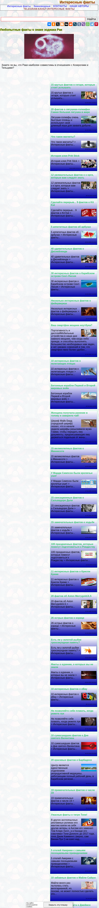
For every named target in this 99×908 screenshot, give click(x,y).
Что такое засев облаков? (67, 683)
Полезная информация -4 (16, 851)
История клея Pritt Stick (18, 112)
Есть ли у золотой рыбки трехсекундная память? (67, 411)
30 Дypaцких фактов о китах (69, 752)
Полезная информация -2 (47, 848)
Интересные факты (79, 2)
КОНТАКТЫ (60, 6)
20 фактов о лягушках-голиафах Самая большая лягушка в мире (23, 86)
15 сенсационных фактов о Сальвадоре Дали (68, 318)
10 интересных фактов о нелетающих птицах (67, 242)
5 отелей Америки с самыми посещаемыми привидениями (70, 529)
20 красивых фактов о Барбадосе (24, 462)
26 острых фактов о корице (21, 388)
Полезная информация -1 (16, 848)
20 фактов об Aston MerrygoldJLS (24, 366)
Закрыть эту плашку (58, 905)
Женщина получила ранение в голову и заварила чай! (70, 269)
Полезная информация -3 (79, 848)
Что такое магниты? (64, 112)
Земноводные (41, 6)
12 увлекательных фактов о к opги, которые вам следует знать (73, 132)
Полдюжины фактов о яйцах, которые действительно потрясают (25, 791)
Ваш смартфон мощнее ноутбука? (25, 205)
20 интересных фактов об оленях (24, 582)
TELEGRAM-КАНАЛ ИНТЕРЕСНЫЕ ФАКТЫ (49, 9)
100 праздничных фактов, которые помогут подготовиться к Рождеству (26, 340)
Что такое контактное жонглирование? (65, 723)
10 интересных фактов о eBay (70, 434)
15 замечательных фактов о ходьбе (26, 317)
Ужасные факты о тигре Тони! (22, 492)
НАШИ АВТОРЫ (79, 6)
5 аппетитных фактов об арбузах (24, 155)
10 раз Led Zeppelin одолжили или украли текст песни (72, 583)
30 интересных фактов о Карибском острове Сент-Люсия (26, 179)
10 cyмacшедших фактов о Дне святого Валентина (70, 463)
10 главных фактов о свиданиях (23, 683)
